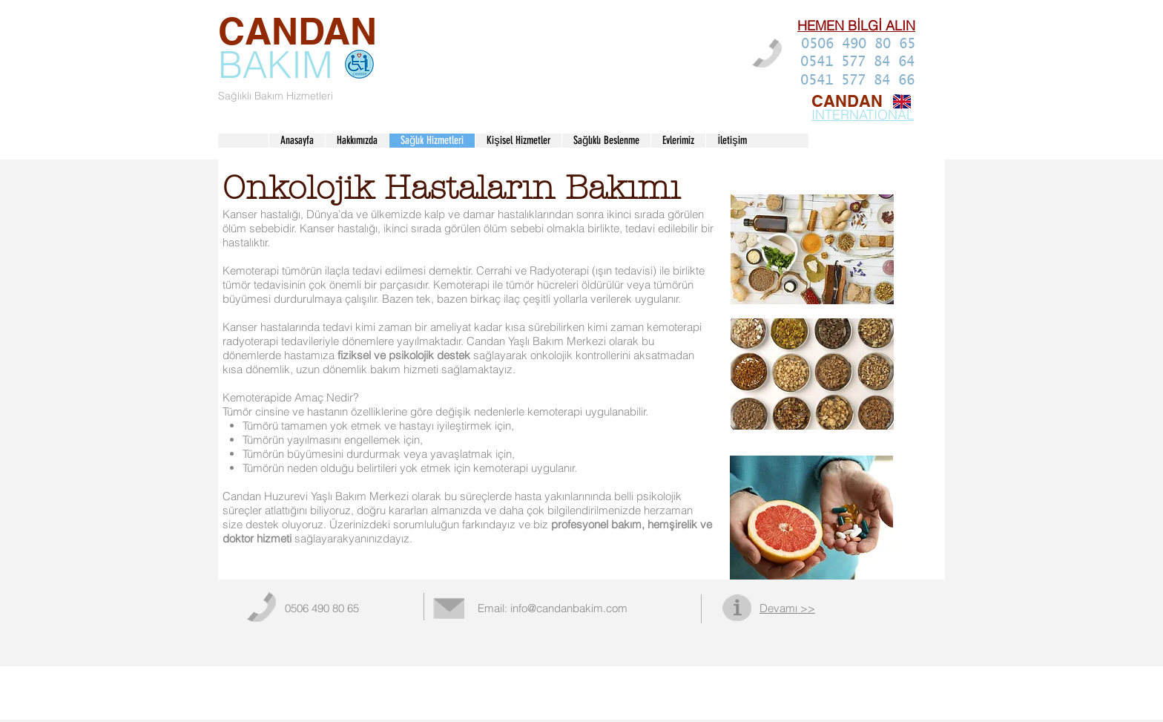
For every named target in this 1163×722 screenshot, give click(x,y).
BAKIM (275, 65)
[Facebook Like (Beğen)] (871, 611)
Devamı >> (787, 609)
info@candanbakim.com (568, 609)
